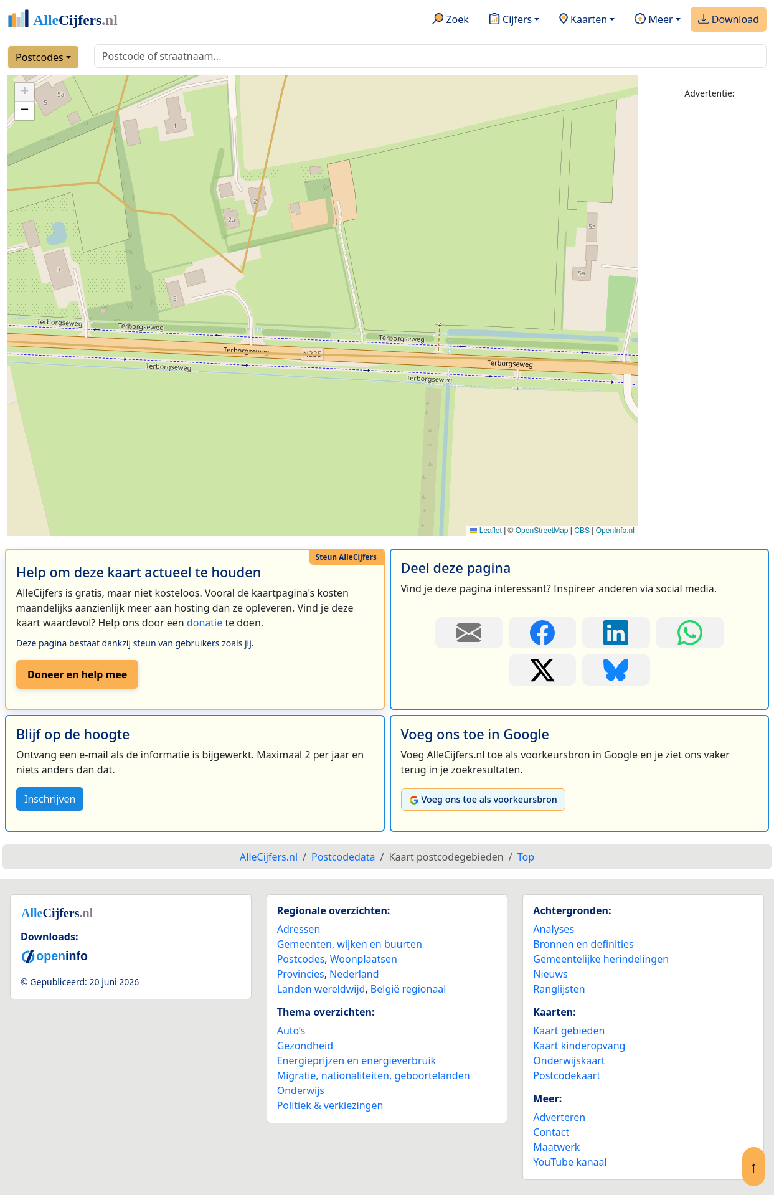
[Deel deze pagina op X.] (542, 670)
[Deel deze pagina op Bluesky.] (615, 670)
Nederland (354, 974)
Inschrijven (49, 799)
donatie (204, 623)
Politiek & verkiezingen (330, 1105)
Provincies (300, 974)
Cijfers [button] (510, 19)
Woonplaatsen (363, 959)
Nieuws (550, 974)
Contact (551, 1132)
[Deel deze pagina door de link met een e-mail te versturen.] (469, 632)
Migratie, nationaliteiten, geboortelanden (373, 1075)
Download (728, 19)
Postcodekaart (566, 1075)
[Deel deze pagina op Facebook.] (542, 632)
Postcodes (40, 57)
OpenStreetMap (542, 530)
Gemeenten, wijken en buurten (349, 944)
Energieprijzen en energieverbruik (356, 1060)
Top (525, 857)
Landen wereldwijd (321, 989)
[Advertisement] (709, 297)
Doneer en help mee (77, 674)
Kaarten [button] (583, 19)
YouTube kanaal (569, 1162)
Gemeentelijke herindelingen (601, 959)
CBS (582, 530)
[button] (24, 92)
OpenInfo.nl (615, 530)
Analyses (553, 929)
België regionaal (408, 989)
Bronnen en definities (583, 944)
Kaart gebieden (569, 1030)
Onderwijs (300, 1090)
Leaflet (485, 530)
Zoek (450, 19)
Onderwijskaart (569, 1060)
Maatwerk (556, 1147)
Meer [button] (654, 19)
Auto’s (291, 1030)
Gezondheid (305, 1045)
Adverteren (559, 1117)
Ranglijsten (559, 989)
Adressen (299, 929)
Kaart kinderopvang (579, 1045)
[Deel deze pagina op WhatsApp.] (690, 632)
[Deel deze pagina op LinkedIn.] (615, 632)
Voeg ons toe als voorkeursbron (483, 799)
